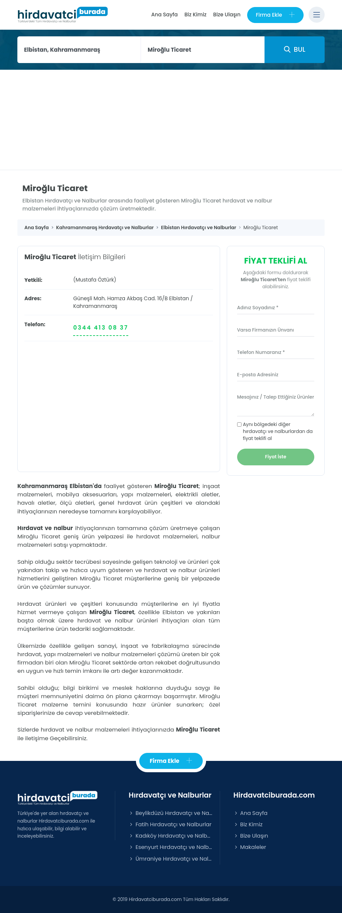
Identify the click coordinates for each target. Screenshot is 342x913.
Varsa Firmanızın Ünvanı (265, 330)
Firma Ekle (275, 14)
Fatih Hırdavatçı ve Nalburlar (170, 824)
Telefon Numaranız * (261, 352)
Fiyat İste (276, 456)
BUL (294, 49)
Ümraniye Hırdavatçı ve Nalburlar (171, 859)
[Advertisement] (171, 119)
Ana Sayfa (164, 14)
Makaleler (249, 847)
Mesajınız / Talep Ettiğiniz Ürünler (275, 397)
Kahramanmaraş (95, 306)
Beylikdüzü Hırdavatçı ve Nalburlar (171, 813)
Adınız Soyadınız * (258, 307)
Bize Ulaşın (226, 14)
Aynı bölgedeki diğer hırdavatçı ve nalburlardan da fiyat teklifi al (278, 431)
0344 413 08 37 (100, 328)
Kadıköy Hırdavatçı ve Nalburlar (171, 836)
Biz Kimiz (195, 14)
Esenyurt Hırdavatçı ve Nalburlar (171, 847)
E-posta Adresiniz (258, 374)
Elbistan (179, 298)
